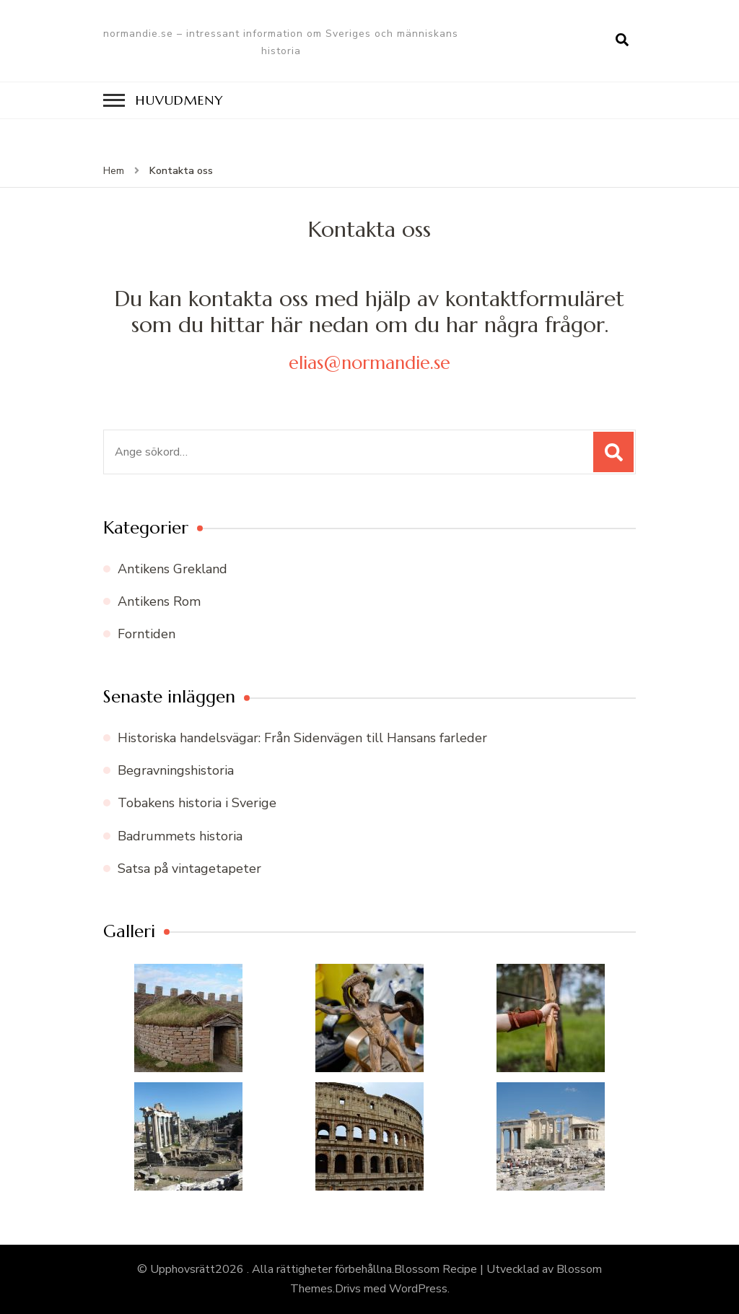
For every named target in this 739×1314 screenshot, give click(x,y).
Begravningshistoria (176, 770)
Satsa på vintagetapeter (189, 868)
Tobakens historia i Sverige (197, 803)
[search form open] (622, 40)
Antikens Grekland (172, 569)
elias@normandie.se (369, 363)
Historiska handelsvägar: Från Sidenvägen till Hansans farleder (302, 738)
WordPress (418, 1289)
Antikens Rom (159, 601)
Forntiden (146, 634)
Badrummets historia (180, 836)
